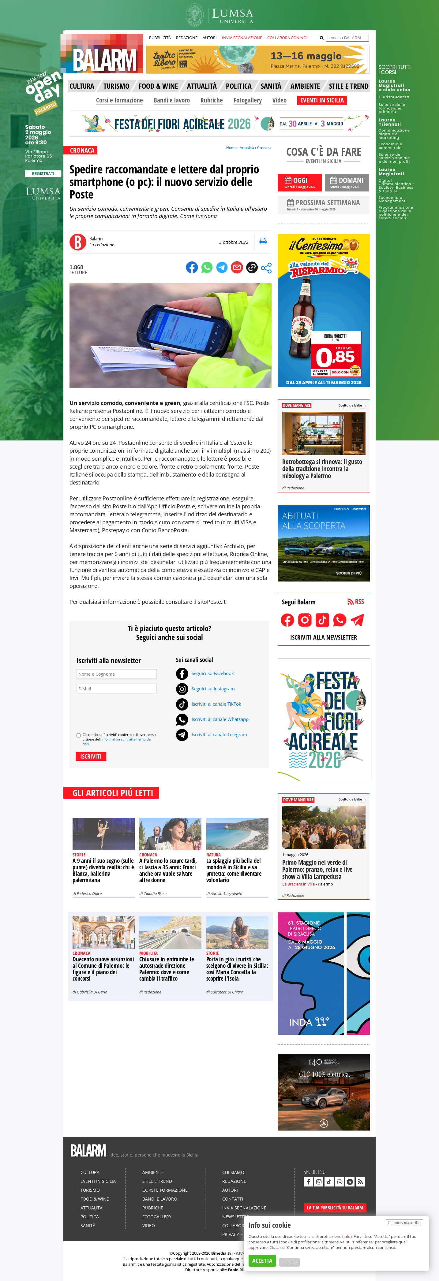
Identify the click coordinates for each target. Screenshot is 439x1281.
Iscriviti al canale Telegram (211, 734)
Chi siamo (233, 1172)
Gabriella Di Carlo (92, 992)
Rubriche (212, 100)
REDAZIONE (186, 37)
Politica (90, 1217)
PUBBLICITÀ (160, 37)
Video (279, 100)
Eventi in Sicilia (98, 1181)
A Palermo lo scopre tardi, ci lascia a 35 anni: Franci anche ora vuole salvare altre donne (168, 870)
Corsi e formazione (119, 100)
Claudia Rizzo (155, 893)
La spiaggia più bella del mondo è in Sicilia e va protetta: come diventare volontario (234, 870)
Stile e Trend (157, 1181)
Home (231, 147)
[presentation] (123, 710)
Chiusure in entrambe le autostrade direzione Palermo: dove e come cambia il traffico (166, 968)
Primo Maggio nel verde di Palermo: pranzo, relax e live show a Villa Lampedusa (317, 869)
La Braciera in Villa (298, 884)
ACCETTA (262, 1261)
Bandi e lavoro (172, 100)
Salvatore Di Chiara (227, 992)
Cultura (90, 1172)
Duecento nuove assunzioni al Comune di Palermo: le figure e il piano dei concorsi (103, 968)
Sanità (88, 1225)
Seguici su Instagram (205, 688)
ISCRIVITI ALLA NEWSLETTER (323, 637)
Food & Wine (95, 1199)
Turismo (90, 1190)
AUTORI (210, 37)
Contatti (232, 1199)
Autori (230, 1190)
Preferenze (289, 1262)
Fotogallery (248, 100)
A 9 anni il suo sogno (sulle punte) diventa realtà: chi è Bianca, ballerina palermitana (103, 870)
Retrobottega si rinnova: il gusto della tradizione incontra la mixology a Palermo (322, 468)
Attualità (247, 147)
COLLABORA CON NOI (287, 37)
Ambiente (153, 1172)
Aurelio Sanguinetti (226, 893)
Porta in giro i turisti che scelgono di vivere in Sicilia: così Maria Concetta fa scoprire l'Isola (237, 968)
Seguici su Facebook (205, 673)
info (347, 1236)
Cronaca (264, 147)
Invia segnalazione (244, 1208)
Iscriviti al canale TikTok (208, 704)
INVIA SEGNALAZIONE (242, 37)
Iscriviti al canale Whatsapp (212, 719)
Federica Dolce (89, 893)
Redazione (152, 992)
